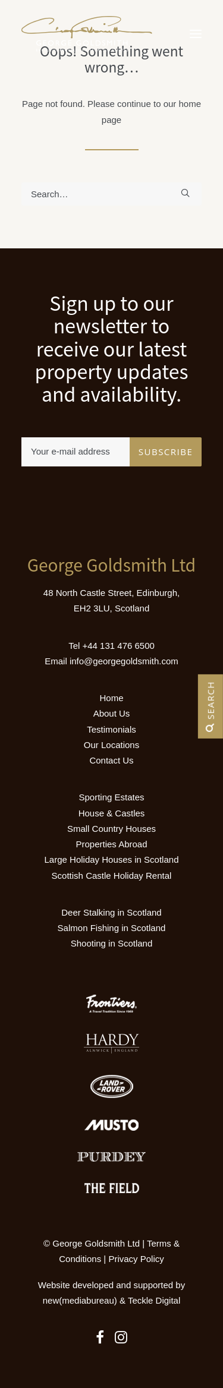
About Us (111, 713)
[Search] (111, 194)
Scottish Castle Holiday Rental (112, 875)
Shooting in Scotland (112, 943)
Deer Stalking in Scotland (111, 912)
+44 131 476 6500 (118, 646)
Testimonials (111, 729)
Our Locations (111, 745)
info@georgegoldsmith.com (124, 661)
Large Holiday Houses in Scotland (112, 859)
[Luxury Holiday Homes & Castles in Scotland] (86, 34)
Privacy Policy (136, 1259)
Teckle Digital (154, 1300)
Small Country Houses (111, 829)
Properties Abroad (111, 844)
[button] (195, 34)
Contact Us (111, 760)
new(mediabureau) (80, 1300)
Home (111, 698)
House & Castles (111, 813)
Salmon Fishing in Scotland (112, 928)
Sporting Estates (111, 797)
